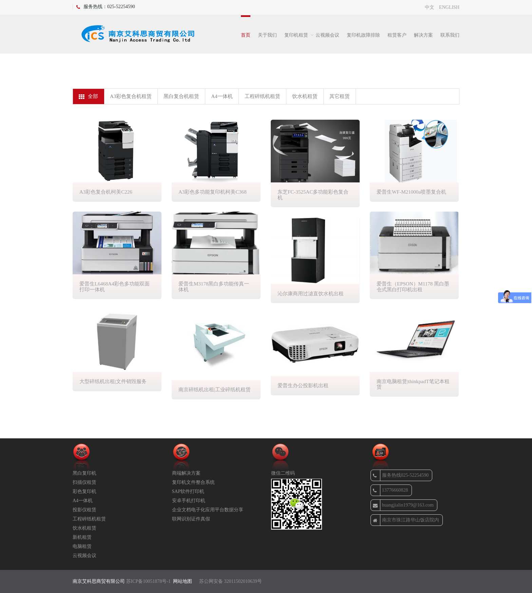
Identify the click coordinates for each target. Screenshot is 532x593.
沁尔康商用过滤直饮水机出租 (311, 293)
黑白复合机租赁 (181, 96)
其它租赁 (339, 96)
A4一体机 (221, 96)
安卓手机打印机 (188, 500)
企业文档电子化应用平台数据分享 (207, 509)
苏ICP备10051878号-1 (148, 581)
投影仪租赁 (84, 509)
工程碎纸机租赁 (262, 96)
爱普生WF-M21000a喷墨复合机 (411, 192)
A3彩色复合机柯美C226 (105, 192)
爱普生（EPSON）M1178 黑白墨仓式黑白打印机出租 (413, 286)
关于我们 (267, 35)
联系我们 (449, 35)
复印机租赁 (296, 35)
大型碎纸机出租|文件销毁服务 (113, 381)
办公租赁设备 (399, 63)
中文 (429, 7)
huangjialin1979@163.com (403, 505)
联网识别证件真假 (191, 518)
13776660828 (390, 490)
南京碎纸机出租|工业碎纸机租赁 (214, 389)
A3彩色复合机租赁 (131, 96)
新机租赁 (82, 537)
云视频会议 (327, 35)
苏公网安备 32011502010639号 (230, 581)
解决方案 (423, 35)
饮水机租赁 (305, 96)
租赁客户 (396, 35)
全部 (88, 97)
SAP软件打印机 (188, 491)
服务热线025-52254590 (401, 475)
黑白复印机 (84, 473)
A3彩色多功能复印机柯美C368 (212, 192)
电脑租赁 (82, 546)
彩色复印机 (84, 491)
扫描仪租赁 (84, 482)
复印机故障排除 (363, 35)
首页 (245, 35)
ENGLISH (449, 7)
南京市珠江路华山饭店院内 (406, 520)
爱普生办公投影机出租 (303, 385)
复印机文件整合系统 (193, 482)
